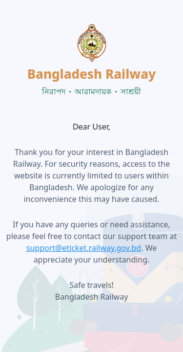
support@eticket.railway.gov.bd (83, 247)
